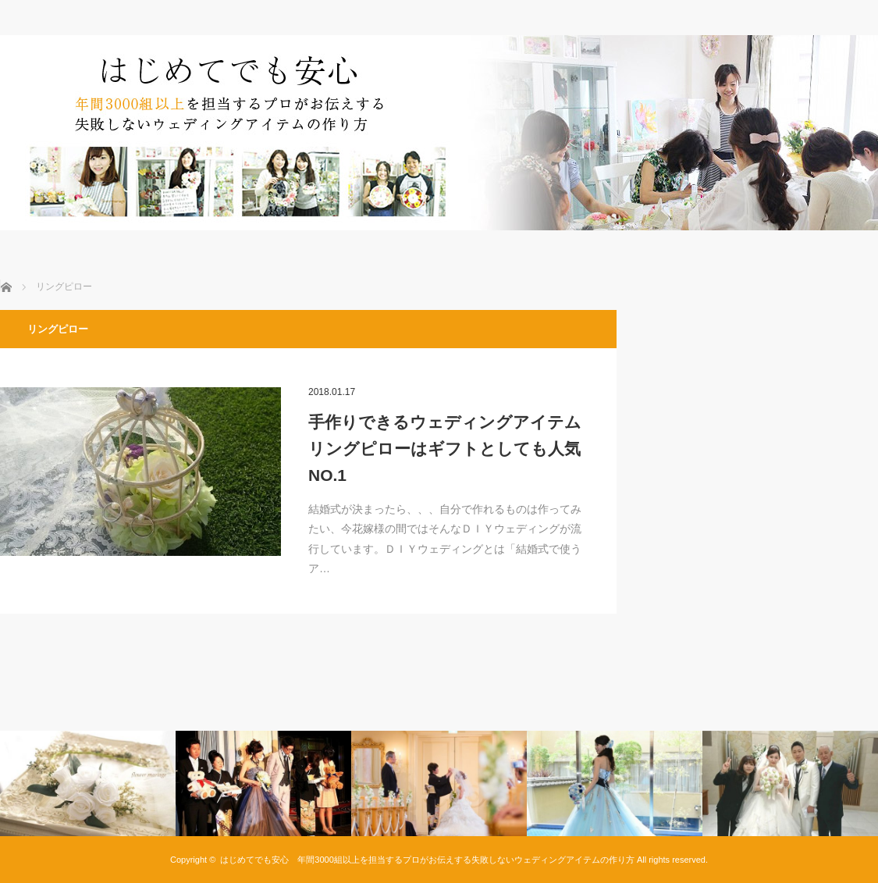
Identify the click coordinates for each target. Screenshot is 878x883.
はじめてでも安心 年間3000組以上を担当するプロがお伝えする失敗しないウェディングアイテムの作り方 (427, 859)
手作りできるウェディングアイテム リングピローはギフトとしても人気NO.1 (448, 448)
